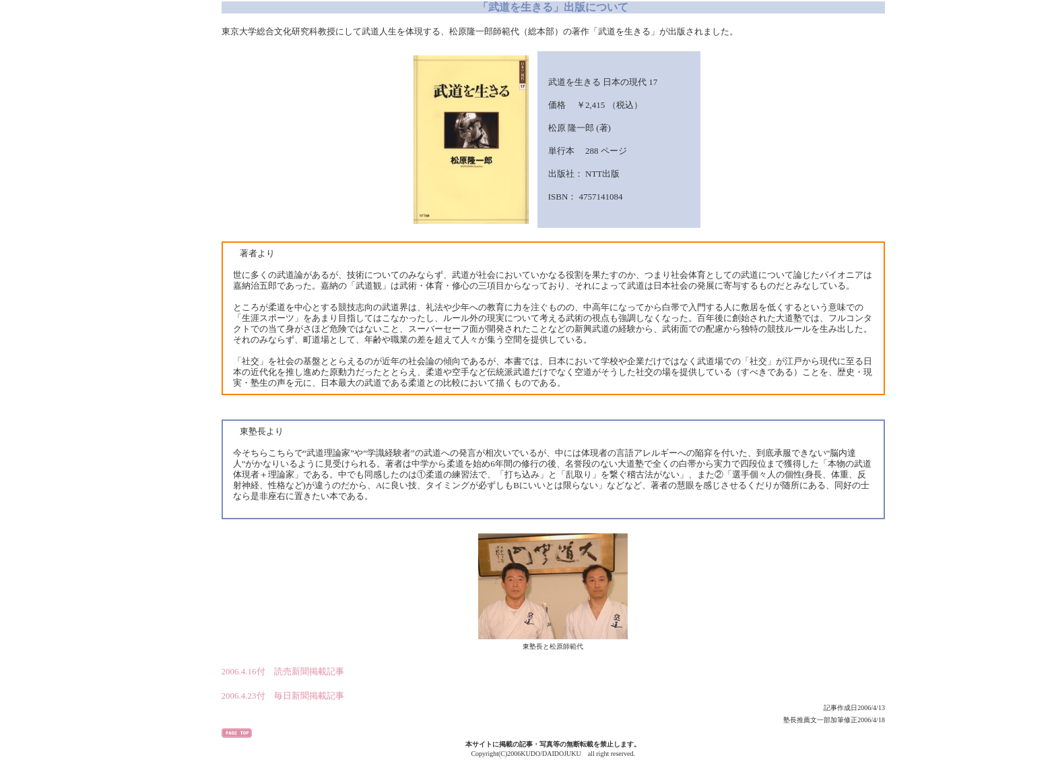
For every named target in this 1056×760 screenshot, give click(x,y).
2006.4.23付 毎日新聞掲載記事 (283, 696)
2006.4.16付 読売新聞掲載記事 (283, 671)
